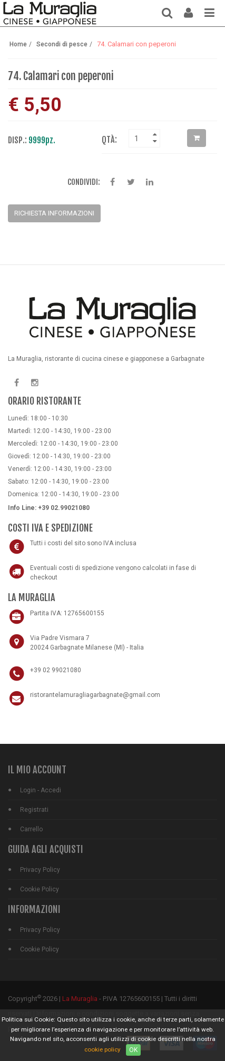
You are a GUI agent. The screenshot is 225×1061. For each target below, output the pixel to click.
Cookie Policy (39, 889)
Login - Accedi (40, 790)
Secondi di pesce (61, 44)
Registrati (34, 809)
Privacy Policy (40, 869)
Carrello (31, 829)
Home (18, 44)
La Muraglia (79, 999)
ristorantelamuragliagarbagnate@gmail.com (95, 695)
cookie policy (102, 1049)
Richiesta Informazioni (54, 213)
